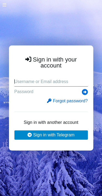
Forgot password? (67, 101)
